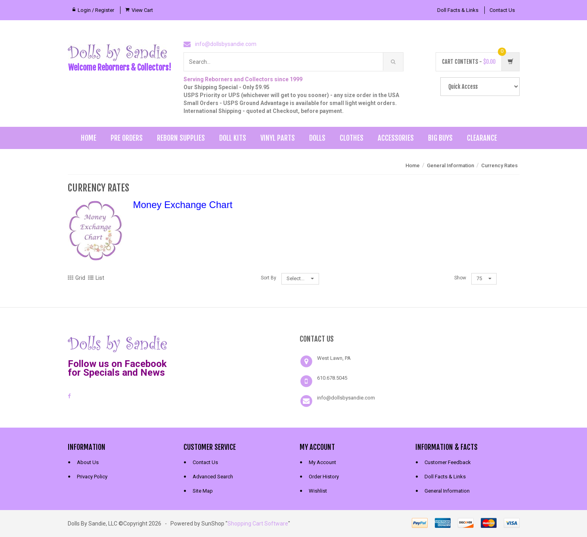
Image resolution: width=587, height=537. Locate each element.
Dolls (317, 138)
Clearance (482, 138)
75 (483, 278)
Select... (300, 278)
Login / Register (96, 10)
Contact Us (502, 10)
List (96, 278)
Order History (324, 477)
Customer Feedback (447, 462)
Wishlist (318, 491)
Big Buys (440, 138)
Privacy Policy (92, 477)
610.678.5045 (332, 378)
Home (88, 138)
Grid (76, 278)
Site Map (203, 491)
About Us (88, 462)
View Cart (142, 10)
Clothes (351, 138)
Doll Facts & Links (457, 10)
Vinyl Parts (277, 138)
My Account (322, 462)
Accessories (396, 138)
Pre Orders (127, 138)
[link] (235, 342)
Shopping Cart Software (258, 523)
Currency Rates (499, 165)
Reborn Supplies (181, 138)
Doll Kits (232, 138)
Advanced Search (213, 477)
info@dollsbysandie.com (225, 44)
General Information (450, 165)
